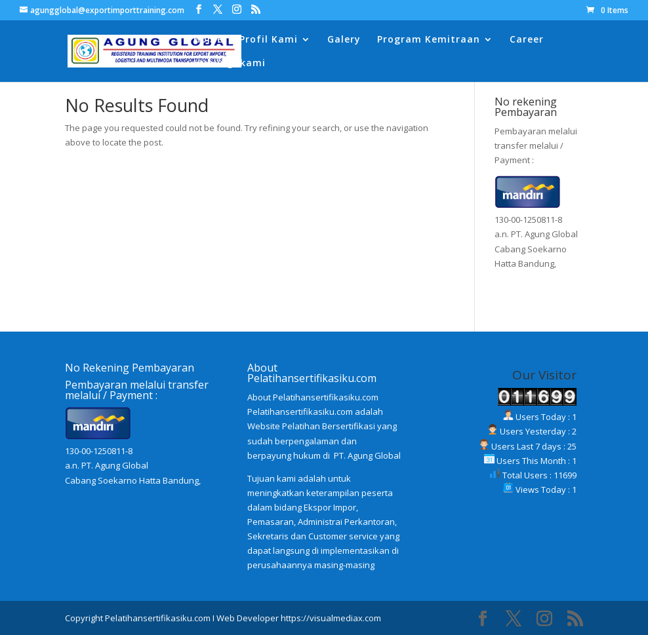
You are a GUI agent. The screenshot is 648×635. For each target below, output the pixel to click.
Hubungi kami (229, 63)
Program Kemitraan (428, 40)
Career (527, 40)
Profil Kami (268, 40)
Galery (344, 40)
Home (208, 40)
